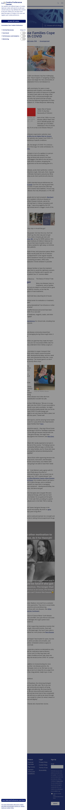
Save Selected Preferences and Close (13, 800)
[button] (7, 30)
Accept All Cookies (13, 21)
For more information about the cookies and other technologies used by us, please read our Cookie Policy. (12, 806)
